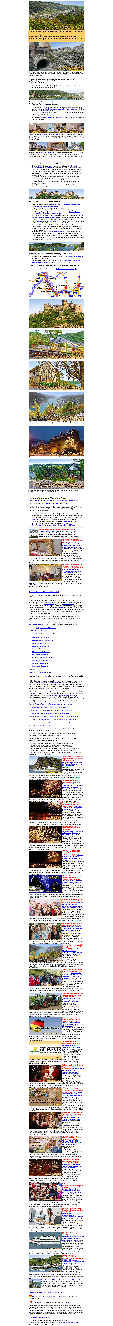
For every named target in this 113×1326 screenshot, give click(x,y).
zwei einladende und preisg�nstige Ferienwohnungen (59, 109)
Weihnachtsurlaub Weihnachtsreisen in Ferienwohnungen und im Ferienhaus (53, 719)
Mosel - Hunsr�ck (52, 503)
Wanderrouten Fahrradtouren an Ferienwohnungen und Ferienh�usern (51, 723)
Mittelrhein (35, 519)
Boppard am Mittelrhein (40, 660)
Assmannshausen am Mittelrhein (43, 640)
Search (67, 1302)
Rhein (74, 693)
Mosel (35, 693)
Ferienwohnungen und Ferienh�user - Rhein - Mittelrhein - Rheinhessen (53, 500)
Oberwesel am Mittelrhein (40, 652)
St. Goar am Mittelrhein (40, 654)
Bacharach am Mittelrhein (40, 646)
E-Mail (31, 1317)
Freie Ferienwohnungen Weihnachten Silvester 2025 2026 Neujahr (54, 525)
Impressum (65, 1322)
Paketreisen (41, 682)
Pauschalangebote (54, 682)
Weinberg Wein (33, 672)
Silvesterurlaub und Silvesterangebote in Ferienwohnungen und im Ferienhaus (53, 716)
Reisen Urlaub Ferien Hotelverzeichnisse (42, 726)
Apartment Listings (45, 672)
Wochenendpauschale (36, 625)
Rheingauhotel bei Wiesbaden (46, 628)
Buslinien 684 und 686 (57, 231)
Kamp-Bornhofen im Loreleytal (42, 657)
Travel (34, 1302)
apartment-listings (50, 604)
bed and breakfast (68, 604)
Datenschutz (74, 1322)
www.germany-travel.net (54, 1292)
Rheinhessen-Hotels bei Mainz (41, 631)
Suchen (60, 1296)
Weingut (60, 607)
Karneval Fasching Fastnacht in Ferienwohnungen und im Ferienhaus (51, 704)
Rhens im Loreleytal (39, 663)
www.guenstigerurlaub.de (42, 1317)
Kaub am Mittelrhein (39, 649)
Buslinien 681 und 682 (44, 221)
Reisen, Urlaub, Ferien (39, 1296)
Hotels (75, 521)
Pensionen (66, 521)
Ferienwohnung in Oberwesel (73, 257)
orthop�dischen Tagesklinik (52, 117)
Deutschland (52, 1296)
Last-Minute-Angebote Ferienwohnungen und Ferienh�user (48, 707)
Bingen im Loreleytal (39, 643)
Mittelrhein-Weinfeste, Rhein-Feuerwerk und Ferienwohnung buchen (50, 710)
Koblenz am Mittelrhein (40, 666)
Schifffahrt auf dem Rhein (60, 695)
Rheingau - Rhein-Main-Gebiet (57, 729)
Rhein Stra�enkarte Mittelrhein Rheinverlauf (44, 592)
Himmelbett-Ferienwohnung (45, 152)
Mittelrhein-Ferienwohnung (48, 134)
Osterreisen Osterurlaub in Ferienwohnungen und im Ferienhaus (49, 713)
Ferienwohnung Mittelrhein (37, 1292)
